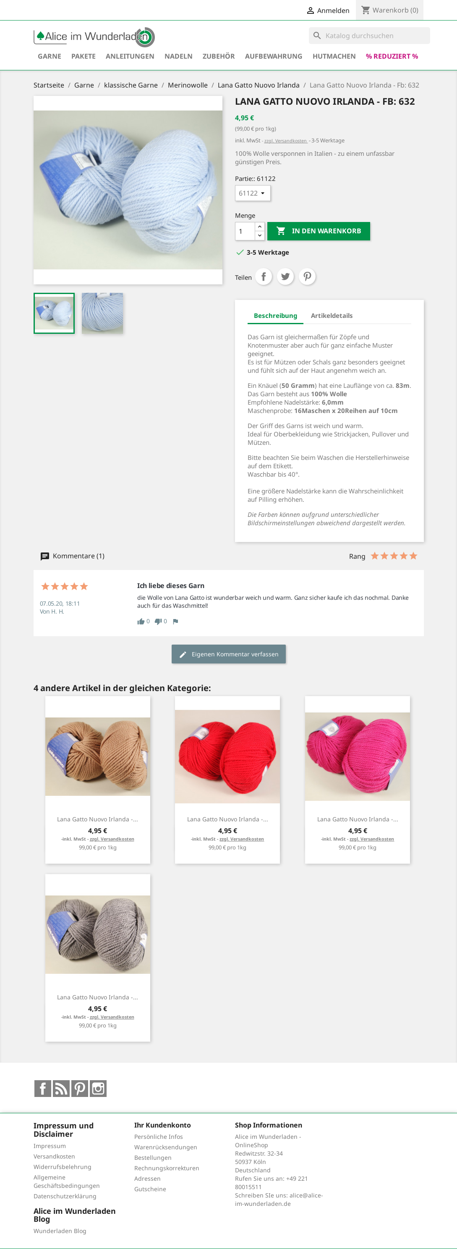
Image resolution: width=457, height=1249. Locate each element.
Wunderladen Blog (60, 1231)
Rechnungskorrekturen (166, 1168)
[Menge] (245, 231)
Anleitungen (130, 56)
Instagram (98, 1088)
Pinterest (307, 276)
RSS (61, 1088)
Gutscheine (150, 1189)
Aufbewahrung (274, 56)
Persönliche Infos (158, 1137)
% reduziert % (392, 56)
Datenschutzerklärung (65, 1196)
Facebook (42, 1088)
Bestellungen (153, 1157)
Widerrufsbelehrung (62, 1167)
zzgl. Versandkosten (286, 141)
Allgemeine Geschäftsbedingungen (67, 1181)
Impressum (50, 1146)
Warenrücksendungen (165, 1147)
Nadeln (179, 56)
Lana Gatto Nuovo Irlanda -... (97, 819)
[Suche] (369, 35)
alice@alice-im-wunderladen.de (279, 1199)
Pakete (83, 56)
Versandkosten (54, 1156)
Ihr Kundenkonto (162, 1125)
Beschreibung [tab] (275, 315)
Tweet (285, 276)
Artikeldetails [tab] (332, 315)
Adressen (147, 1178)
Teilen (263, 276)
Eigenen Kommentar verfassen (229, 654)
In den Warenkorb (318, 231)
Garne (49, 56)
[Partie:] (253, 193)
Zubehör (219, 56)
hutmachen (334, 56)
